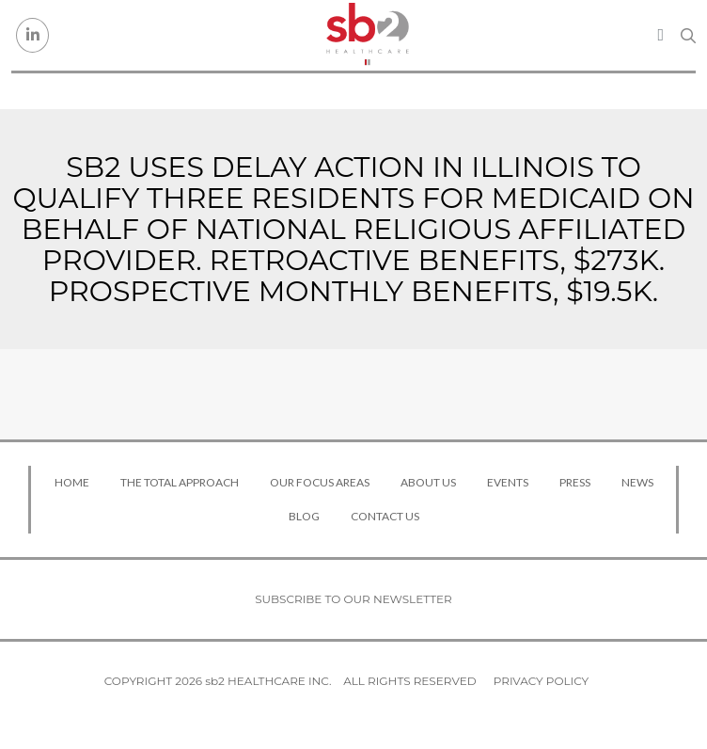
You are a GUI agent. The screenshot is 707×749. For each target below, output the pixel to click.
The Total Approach (179, 482)
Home (72, 482)
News (637, 482)
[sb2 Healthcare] (368, 35)
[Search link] (688, 35)
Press (574, 482)
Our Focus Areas (319, 482)
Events (507, 482)
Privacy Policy (541, 681)
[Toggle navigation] (660, 35)
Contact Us (385, 516)
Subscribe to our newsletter (353, 599)
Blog (304, 516)
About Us (428, 482)
